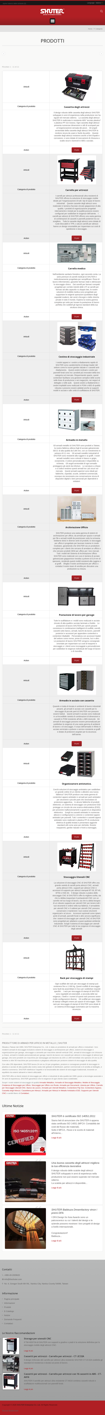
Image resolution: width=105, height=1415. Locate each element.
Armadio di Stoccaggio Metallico (68, 1083)
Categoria (98, 29)
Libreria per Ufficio (87, 1085)
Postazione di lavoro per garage (76, 614)
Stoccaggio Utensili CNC (77, 877)
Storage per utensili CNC (37, 1338)
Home (90, 29)
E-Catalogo (9, 1311)
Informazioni (9, 1303)
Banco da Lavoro (34, 1088)
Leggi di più (56, 1138)
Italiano (98, 3)
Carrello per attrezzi (76, 190)
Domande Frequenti (12, 1319)
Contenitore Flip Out (75, 1088)
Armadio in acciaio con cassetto (76, 700)
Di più (76, 150)
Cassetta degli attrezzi (77, 106)
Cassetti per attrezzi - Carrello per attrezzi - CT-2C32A (54, 1356)
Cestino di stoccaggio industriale (77, 356)
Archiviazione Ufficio (76, 527)
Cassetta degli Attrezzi (11, 1091)
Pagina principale (11, 1299)
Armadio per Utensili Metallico (54, 1088)
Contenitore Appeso (93, 1088)
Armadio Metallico (46, 1083)
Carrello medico (76, 268)
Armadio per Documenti (69, 1085)
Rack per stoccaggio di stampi (76, 978)
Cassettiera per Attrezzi (31, 1091)
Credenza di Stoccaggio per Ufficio (16, 1085)
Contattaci (25, 1093)
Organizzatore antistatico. (76, 783)
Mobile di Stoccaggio (91, 1083)
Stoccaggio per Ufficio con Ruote (45, 1085)
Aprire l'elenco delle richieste (13, 3)
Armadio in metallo (76, 439)
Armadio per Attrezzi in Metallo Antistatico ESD (61, 1091)
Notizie (7, 1315)
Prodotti (7, 1307)
